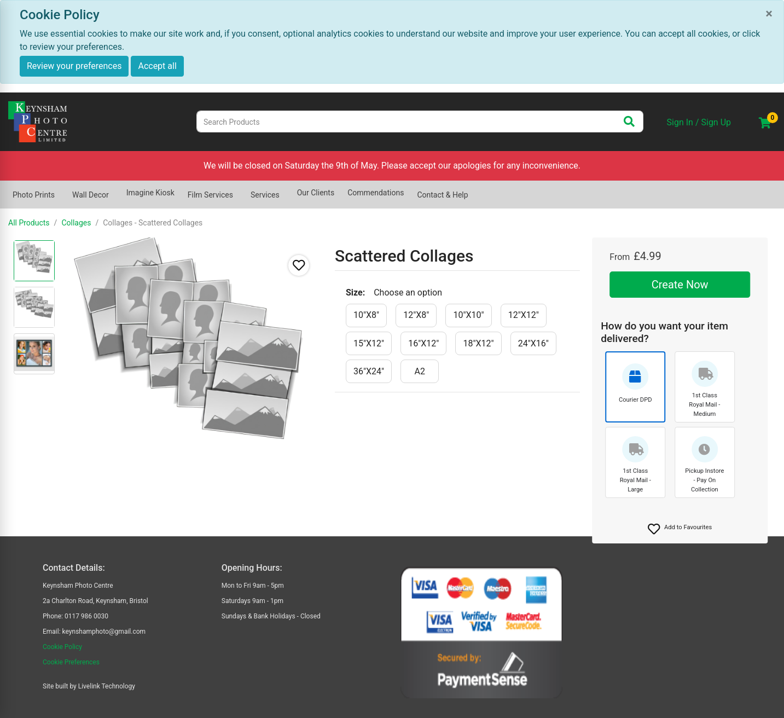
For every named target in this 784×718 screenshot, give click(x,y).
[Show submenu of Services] (286, 189)
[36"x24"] (369, 371)
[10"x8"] (366, 315)
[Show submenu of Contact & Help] (475, 189)
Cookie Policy (62, 647)
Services (265, 194)
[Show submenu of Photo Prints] (61, 189)
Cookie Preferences (71, 662)
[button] (679, 529)
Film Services (210, 194)
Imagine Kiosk (150, 192)
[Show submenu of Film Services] (239, 189)
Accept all (157, 66)
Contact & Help (442, 194)
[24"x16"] (533, 343)
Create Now (680, 284)
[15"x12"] (369, 343)
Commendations (375, 192)
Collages (76, 222)
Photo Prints (34, 194)
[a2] (419, 371)
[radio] (34, 260)
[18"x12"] (478, 343)
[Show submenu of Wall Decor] (115, 189)
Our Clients (315, 192)
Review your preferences (74, 66)
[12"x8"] (416, 315)
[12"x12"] (524, 315)
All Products (29, 222)
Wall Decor (90, 194)
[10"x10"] (468, 315)
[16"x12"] (423, 343)
